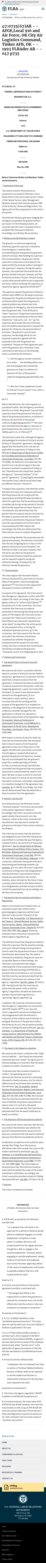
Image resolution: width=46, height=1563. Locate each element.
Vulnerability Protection (11, 1545)
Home (4, 14)
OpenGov (5, 1550)
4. (3, 1359)
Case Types (7, 1460)
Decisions (13, 14)
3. (3, 1318)
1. (3, 1219)
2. (3, 1285)
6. (3, 1401)
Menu (43, 8)
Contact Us (7, 1478)
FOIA (4, 1526)
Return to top (8, 1436)
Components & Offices (12, 1454)
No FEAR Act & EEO (9, 1536)
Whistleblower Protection (12, 1540)
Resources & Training (12, 1472)
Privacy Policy (7, 1559)
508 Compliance (8, 1554)
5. (3, 1393)
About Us (6, 1448)
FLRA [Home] (16, 8)
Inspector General (9, 1531)
